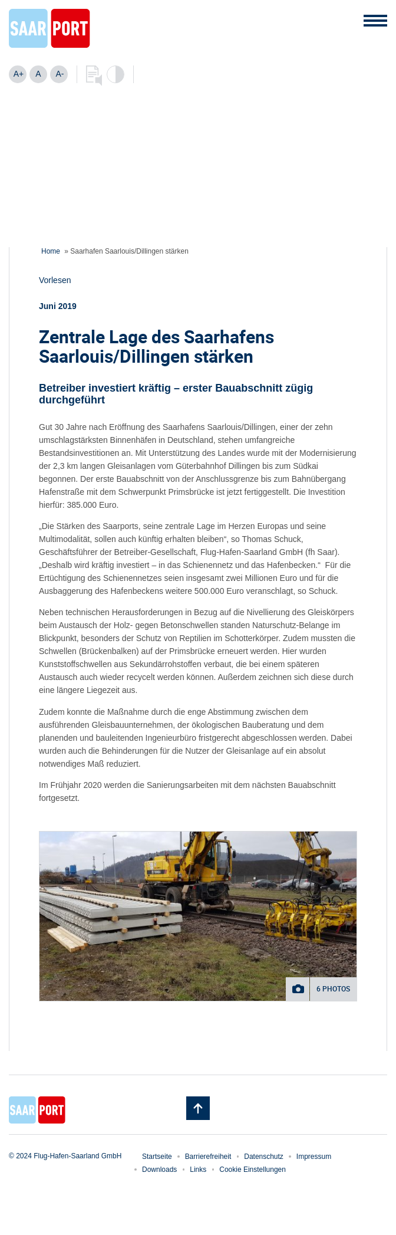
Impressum (313, 1156)
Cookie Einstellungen (252, 1169)
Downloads (159, 1169)
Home (50, 251)
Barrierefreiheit (208, 1156)
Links (198, 1169)
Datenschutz (263, 1156)
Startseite (157, 1156)
